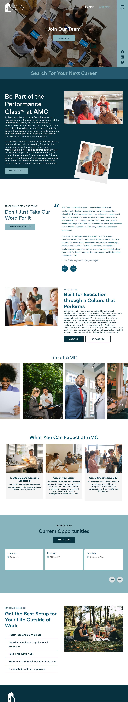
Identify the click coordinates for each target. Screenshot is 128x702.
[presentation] (112, 580)
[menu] (122, 6)
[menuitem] (88, 7)
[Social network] (122, 52)
